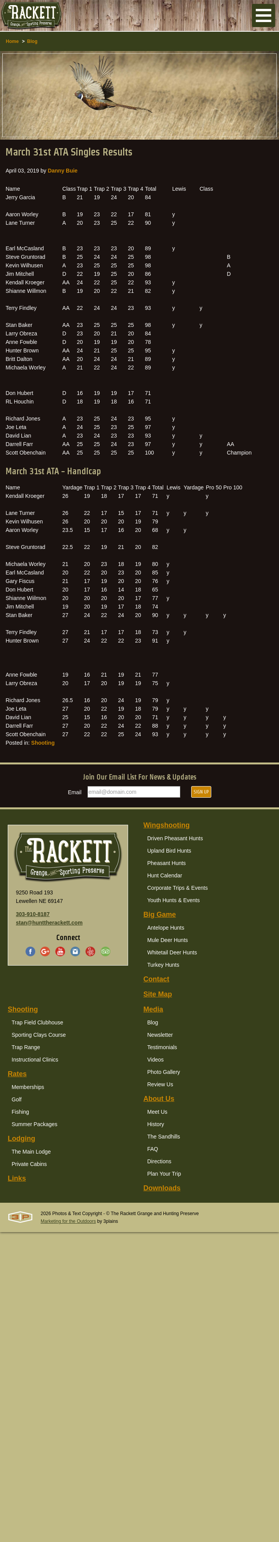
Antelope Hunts (166, 928)
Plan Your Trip (164, 1174)
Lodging (21, 1138)
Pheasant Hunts (166, 863)
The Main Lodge (31, 1152)
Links (17, 1178)
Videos (155, 1059)
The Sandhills (163, 1136)
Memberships (28, 1087)
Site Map (158, 994)
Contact (156, 979)
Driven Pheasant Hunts (175, 838)
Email (75, 792)
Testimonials (162, 1047)
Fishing (20, 1112)
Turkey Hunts (163, 965)
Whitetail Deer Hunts (172, 952)
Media (153, 1009)
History (155, 1124)
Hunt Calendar (164, 875)
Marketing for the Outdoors (68, 1221)
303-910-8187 (33, 914)
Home (12, 41)
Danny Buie (62, 171)
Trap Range (26, 1047)
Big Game (160, 914)
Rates (17, 1074)
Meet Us (157, 1112)
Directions (159, 1161)
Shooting (43, 743)
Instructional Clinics (35, 1059)
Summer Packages (34, 1124)
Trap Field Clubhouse (37, 1022)
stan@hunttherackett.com (49, 923)
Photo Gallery (163, 1072)
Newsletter (160, 1035)
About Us (159, 1099)
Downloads (162, 1188)
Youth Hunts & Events (173, 900)
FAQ (152, 1149)
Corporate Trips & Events (177, 888)
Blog (32, 41)
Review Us (160, 1084)
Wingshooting (167, 825)
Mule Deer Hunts (167, 940)
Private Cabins (29, 1164)
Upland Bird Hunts (169, 851)
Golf (17, 1099)
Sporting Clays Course (39, 1035)
